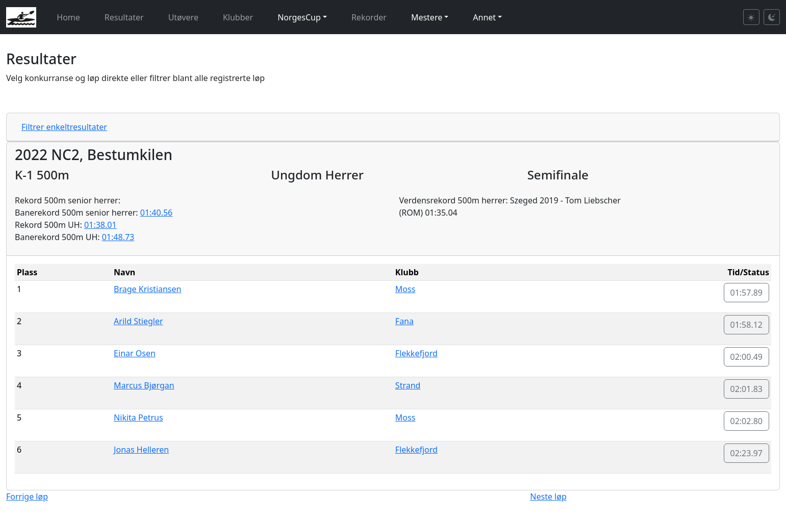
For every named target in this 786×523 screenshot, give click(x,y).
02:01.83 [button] (746, 389)
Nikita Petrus (138, 417)
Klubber (238, 17)
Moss (405, 289)
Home (68, 17)
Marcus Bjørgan (144, 385)
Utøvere (183, 17)
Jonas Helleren (141, 449)
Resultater (124, 17)
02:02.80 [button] (746, 421)
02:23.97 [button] (746, 453)
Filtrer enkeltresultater (64, 127)
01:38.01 (100, 224)
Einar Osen (135, 353)
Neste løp (548, 496)
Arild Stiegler (138, 321)
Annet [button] (484, 17)
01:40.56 (156, 212)
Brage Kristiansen (147, 289)
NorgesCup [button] (299, 17)
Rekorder (369, 17)
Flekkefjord (416, 353)
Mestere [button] (426, 17)
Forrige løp (27, 496)
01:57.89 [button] (746, 292)
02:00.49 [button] (746, 356)
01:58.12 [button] (746, 324)
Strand (408, 385)
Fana (404, 321)
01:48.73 (118, 237)
